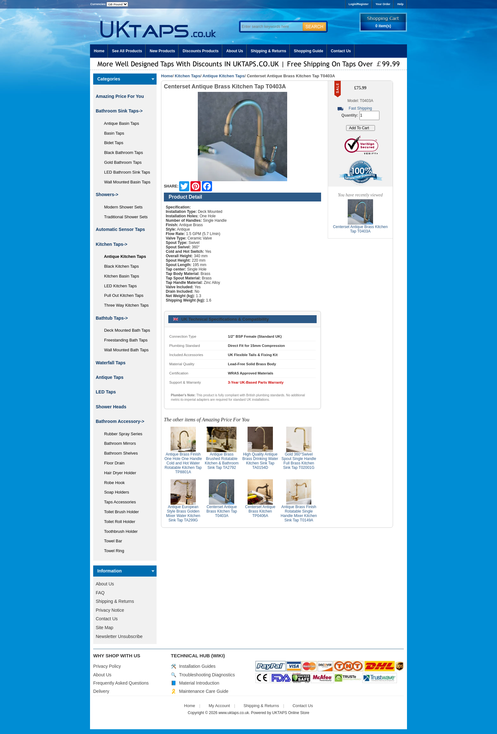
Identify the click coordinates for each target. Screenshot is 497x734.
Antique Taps (110, 377)
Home (99, 51)
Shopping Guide (308, 51)
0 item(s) (383, 26)
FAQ (100, 592)
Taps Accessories (118, 502)
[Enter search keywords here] (271, 26)
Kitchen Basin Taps (119, 276)
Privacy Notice (110, 610)
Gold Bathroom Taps (121, 162)
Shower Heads (111, 406)
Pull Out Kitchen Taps (122, 295)
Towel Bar (111, 541)
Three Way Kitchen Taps (124, 305)
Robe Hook (112, 482)
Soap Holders (114, 492)
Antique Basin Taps (119, 123)
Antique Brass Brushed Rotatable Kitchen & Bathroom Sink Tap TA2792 (222, 461)
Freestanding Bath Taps (124, 340)
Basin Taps (112, 133)
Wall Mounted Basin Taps (125, 182)
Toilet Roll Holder (117, 521)
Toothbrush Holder (119, 531)
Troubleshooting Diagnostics (207, 674)
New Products (162, 51)
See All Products (127, 51)
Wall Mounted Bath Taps (124, 350)
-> (111, 244)
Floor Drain (112, 463)
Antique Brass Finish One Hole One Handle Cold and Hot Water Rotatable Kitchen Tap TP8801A (183, 463)
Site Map (104, 627)
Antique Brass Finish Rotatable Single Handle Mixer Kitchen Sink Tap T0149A (299, 513)
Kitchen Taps (187, 75)
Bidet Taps (111, 142)
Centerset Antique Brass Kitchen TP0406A (260, 511)
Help (400, 4)
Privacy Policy (107, 666)
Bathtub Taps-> (112, 318)
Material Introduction (199, 683)
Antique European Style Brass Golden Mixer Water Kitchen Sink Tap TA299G (183, 513)
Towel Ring (112, 550)
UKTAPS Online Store (290, 713)
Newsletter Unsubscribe (119, 636)
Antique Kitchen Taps (224, 75)
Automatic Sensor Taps (120, 229)
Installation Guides (197, 666)
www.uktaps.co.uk (233, 713)
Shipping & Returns (268, 51)
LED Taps (106, 391)
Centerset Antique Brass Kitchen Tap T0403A (221, 511)
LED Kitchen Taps (118, 286)
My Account (219, 705)
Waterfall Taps (111, 362)
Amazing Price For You (120, 96)
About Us (234, 51)
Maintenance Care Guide (204, 691)
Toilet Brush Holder (119, 511)
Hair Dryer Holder (118, 472)
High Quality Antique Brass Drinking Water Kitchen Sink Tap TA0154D (260, 461)
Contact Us (341, 51)
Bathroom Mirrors (118, 443)
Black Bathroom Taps (121, 152)
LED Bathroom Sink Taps (125, 172)
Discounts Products (200, 51)
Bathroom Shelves (119, 453)
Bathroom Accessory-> (120, 421)
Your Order (383, 4)
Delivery (101, 691)
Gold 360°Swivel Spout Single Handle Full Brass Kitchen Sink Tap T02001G (298, 461)
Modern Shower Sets (121, 207)
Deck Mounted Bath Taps (125, 330)
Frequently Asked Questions (121, 683)
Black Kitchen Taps (119, 266)
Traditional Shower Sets (124, 216)
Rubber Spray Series (121, 433)
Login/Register (359, 4)
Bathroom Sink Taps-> (119, 110)
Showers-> (107, 194)
